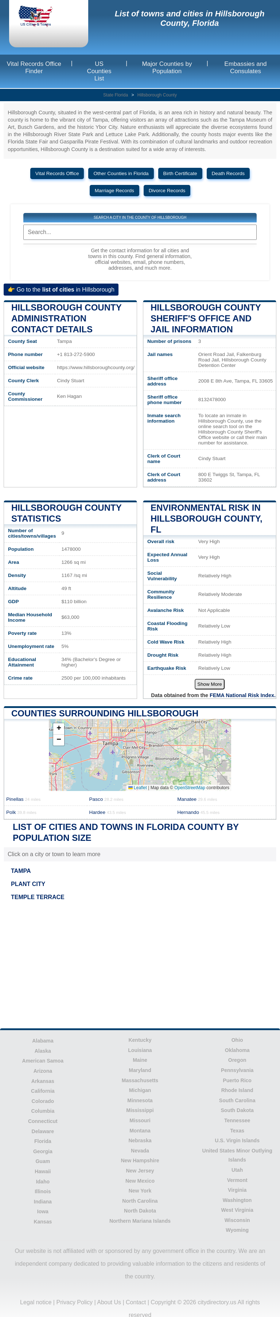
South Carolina (237, 1100)
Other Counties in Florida (120, 173)
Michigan (140, 1090)
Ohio (237, 1040)
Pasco (106, 799)
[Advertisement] (140, 966)
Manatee (197, 799)
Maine (140, 1060)
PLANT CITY (28, 884)
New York (140, 1191)
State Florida (115, 95)
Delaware (43, 1131)
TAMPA (21, 871)
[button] (58, 729)
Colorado (43, 1101)
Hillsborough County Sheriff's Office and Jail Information (206, 318)
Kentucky (139, 1040)
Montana (140, 1131)
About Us (109, 1302)
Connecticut (43, 1121)
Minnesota (139, 1100)
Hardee (107, 812)
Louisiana (140, 1050)
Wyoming (237, 1230)
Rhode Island (237, 1090)
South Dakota (237, 1110)
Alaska (43, 1051)
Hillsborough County (157, 95)
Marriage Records (114, 190)
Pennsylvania (237, 1070)
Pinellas (23, 799)
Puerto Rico (237, 1080)
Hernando (198, 812)
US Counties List (99, 71)
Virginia (237, 1190)
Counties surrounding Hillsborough (104, 713)
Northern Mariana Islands (140, 1221)
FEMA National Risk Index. (243, 695)
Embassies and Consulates (245, 67)
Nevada (140, 1151)
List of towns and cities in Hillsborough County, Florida (190, 18)
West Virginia (237, 1210)
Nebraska (139, 1140)
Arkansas (42, 1081)
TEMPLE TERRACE (38, 897)
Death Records (228, 173)
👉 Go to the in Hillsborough (61, 289)
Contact (136, 1302)
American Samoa (43, 1061)
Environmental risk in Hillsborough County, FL (206, 518)
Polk (21, 812)
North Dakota (140, 1211)
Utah (237, 1170)
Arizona (43, 1071)
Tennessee (237, 1120)
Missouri (140, 1120)
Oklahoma (237, 1050)
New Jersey (140, 1171)
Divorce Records (167, 190)
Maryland (140, 1070)
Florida (42, 1141)
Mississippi (139, 1110)
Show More (209, 684)
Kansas (43, 1222)
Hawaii (43, 1171)
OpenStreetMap (189, 787)
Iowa (42, 1211)
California (43, 1091)
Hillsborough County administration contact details (66, 318)
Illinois (43, 1191)
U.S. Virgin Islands (237, 1140)
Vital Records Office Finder (34, 67)
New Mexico (140, 1181)
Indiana (43, 1202)
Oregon (237, 1060)
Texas (237, 1131)
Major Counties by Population (167, 67)
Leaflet (137, 787)
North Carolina (140, 1201)
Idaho (43, 1181)
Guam (42, 1161)
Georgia (42, 1151)
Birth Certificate (180, 173)
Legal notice (35, 1302)
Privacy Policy (74, 1302)
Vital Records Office (57, 173)
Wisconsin (237, 1220)
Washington (237, 1200)
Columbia (42, 1111)
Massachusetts (140, 1080)
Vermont (237, 1180)
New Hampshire (140, 1160)
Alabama (42, 1041)
